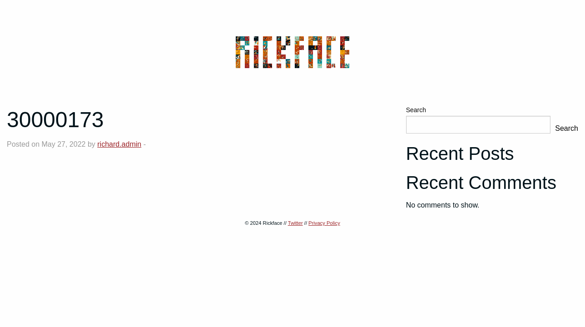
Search (416, 110)
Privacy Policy (324, 223)
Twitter (295, 223)
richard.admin (119, 144)
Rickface (292, 52)
